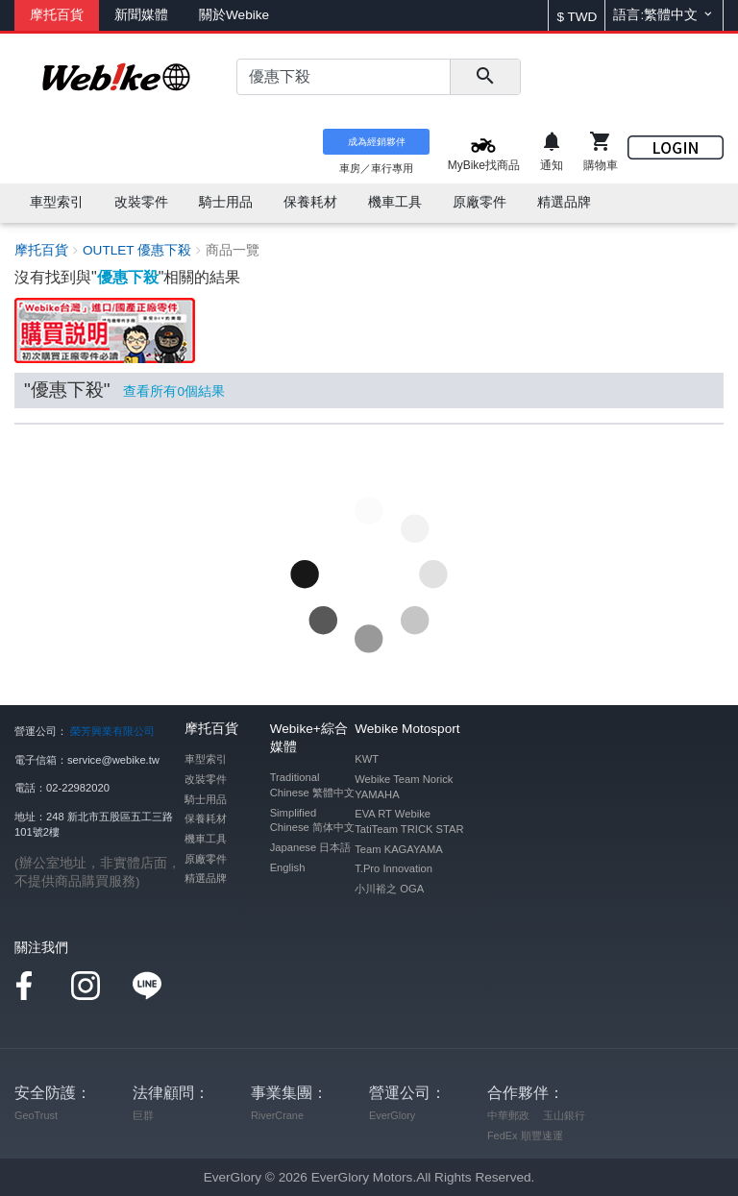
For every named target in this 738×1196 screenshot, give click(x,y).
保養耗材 (205, 818)
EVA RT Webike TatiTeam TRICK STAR (409, 821)
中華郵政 (508, 1115)
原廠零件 (205, 859)
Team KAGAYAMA (399, 849)
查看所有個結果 (174, 391)
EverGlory (392, 1115)
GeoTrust (36, 1115)
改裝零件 (205, 779)
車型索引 (205, 759)
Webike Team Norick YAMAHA (404, 786)
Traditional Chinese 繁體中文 (312, 784)
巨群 (143, 1115)
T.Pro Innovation (393, 868)
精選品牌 (205, 878)
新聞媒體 (141, 15)
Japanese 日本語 (311, 847)
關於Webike (234, 15)
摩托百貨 (57, 15)
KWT (367, 759)
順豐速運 (542, 1135)
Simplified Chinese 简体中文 (312, 820)
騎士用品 (205, 799)
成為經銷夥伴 (377, 141)
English (288, 867)
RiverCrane (277, 1115)
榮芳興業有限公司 (112, 731)
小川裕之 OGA (389, 888)
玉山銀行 (564, 1115)
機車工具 (205, 838)
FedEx (502, 1135)
